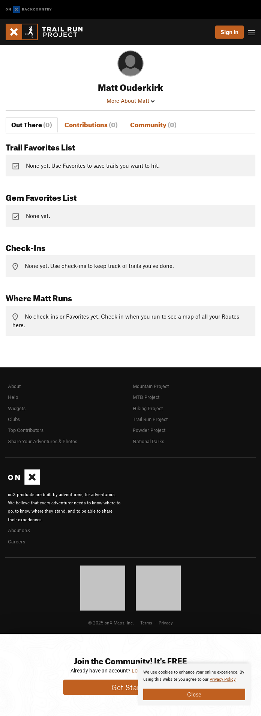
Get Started (130, 687)
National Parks (148, 441)
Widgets (17, 408)
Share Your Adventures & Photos (42, 441)
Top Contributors (26, 430)
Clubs (14, 419)
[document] (194, 684)
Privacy (166, 622)
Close (194, 694)
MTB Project (146, 397)
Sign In (229, 32)
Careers (16, 542)
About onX (19, 530)
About (14, 386)
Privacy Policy (223, 679)
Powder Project (149, 430)
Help (13, 397)
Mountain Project (151, 386)
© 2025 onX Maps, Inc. (111, 622)
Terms (146, 622)
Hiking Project (148, 408)
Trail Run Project (150, 419)
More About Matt (130, 100)
